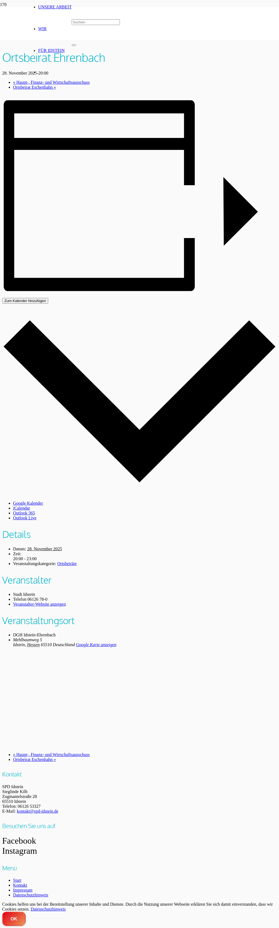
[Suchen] (96, 22)
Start (17, 880)
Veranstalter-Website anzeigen (39, 604)
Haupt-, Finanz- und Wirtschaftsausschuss (51, 754)
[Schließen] (74, 45)
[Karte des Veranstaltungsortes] (139, 699)
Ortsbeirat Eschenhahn (34, 759)
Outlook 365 (24, 513)
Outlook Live (25, 518)
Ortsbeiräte (67, 563)
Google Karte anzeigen (96, 644)
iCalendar (21, 508)
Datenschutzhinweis (30, 895)
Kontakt (20, 885)
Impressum (22, 890)
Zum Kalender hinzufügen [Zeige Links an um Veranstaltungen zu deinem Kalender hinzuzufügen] (25, 301)
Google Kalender (28, 503)
